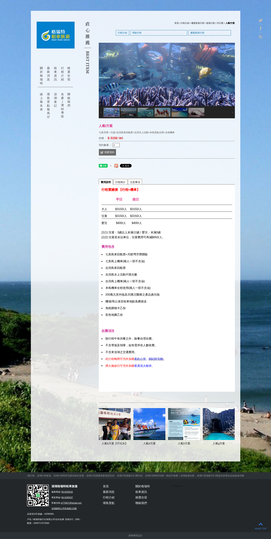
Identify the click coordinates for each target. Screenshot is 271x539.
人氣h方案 (184, 443)
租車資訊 (55, 74)
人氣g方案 (219, 443)
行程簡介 (120, 182)
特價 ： (103, 138)
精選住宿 (68, 74)
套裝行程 (210, 23)
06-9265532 (67, 492)
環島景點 (108, 503)
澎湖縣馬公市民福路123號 (64, 508)
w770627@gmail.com (71, 503)
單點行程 (137, 32)
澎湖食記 (55, 100)
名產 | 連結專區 (62, 105)
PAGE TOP (260, 526)
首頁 (176, 23)
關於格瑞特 (41, 76)
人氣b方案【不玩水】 (114, 443)
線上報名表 (41, 102)
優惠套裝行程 (197, 23)
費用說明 (106, 182)
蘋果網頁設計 (136, 535)
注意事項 (135, 182)
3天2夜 (220, 23)
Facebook (177, 486)
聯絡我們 (68, 100)
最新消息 (48, 74)
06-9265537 (67, 497)
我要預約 (109, 152)
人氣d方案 (149, 443)
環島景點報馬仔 (48, 105)
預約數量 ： (105, 144)
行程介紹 (62, 74)
